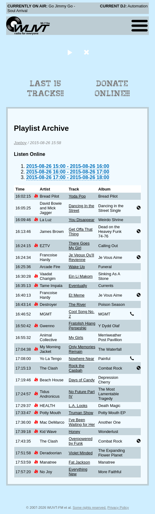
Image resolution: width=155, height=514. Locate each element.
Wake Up (77, 266)
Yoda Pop (77, 196)
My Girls (76, 337)
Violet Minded (81, 453)
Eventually (78, 285)
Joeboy (20, 142)
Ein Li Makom (81, 276)
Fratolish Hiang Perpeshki (82, 325)
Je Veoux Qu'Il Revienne (81, 257)
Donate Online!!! (112, 88)
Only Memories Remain (82, 349)
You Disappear (81, 219)
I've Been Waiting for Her (82, 422)
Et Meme (77, 295)
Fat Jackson (79, 462)
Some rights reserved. (89, 507)
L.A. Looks (78, 405)
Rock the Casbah (77, 368)
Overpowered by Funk (81, 441)
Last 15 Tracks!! (45, 88)
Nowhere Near (81, 358)
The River (77, 304)
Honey (74, 431)
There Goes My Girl (79, 245)
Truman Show (81, 412)
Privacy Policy (118, 507)
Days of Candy (82, 380)
